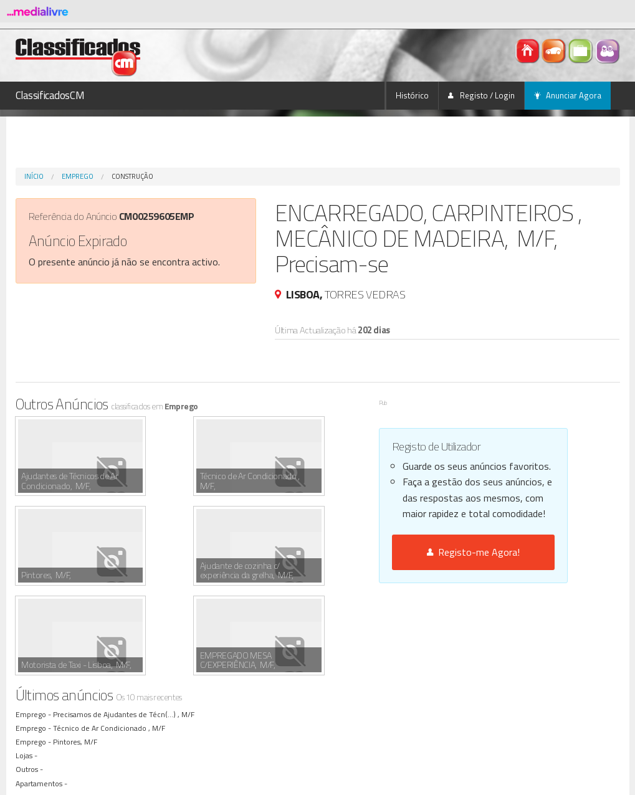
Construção (132, 176)
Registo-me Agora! (473, 552)
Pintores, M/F (77, 652)
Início (34, 176)
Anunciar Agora (567, 95)
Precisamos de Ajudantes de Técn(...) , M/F (125, 625)
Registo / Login (481, 95)
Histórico (412, 95)
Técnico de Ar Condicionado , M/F (111, 638)
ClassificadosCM (50, 95)
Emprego (77, 176)
